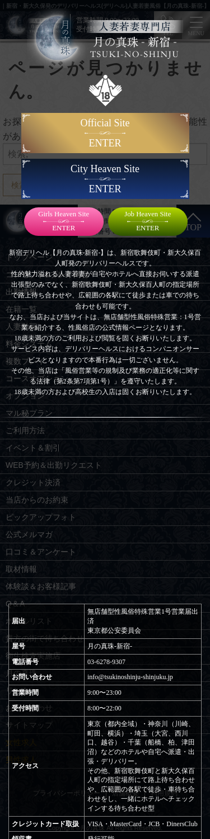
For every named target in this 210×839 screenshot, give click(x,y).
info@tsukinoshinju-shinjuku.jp (130, 677)
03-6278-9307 (106, 662)
